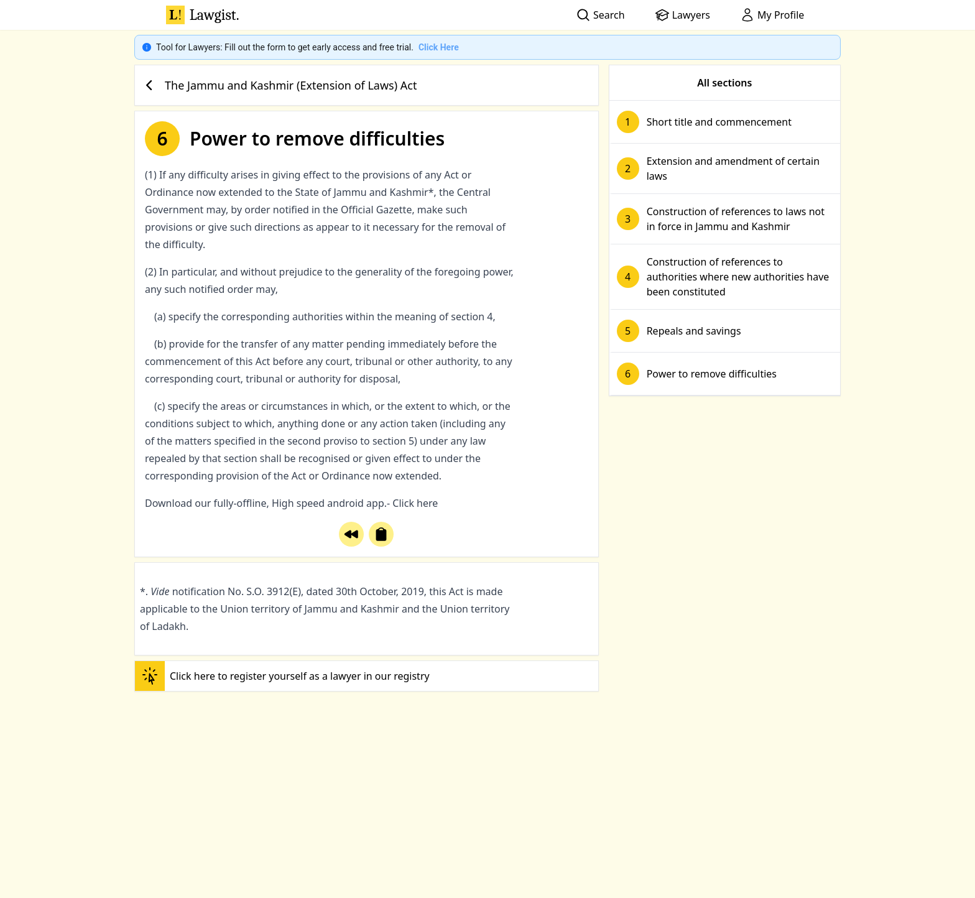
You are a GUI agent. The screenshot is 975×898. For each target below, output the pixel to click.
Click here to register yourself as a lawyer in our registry (282, 676)
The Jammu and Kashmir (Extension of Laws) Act (278, 85)
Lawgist (202, 15)
